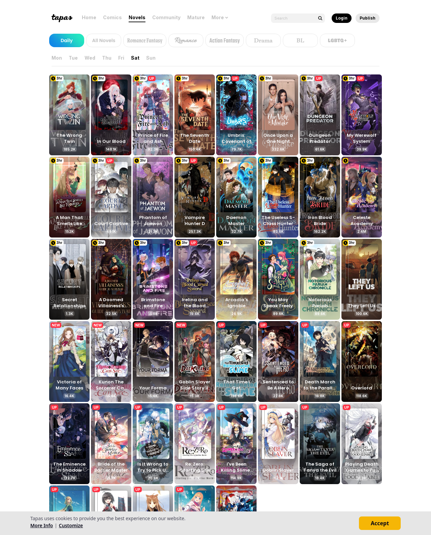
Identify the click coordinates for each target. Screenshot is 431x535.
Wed (91, 58)
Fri (122, 58)
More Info (41, 525)
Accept (380, 523)
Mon (58, 58)
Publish (367, 18)
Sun (152, 58)
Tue (74, 58)
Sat (136, 58)
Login (341, 18)
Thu (108, 58)
